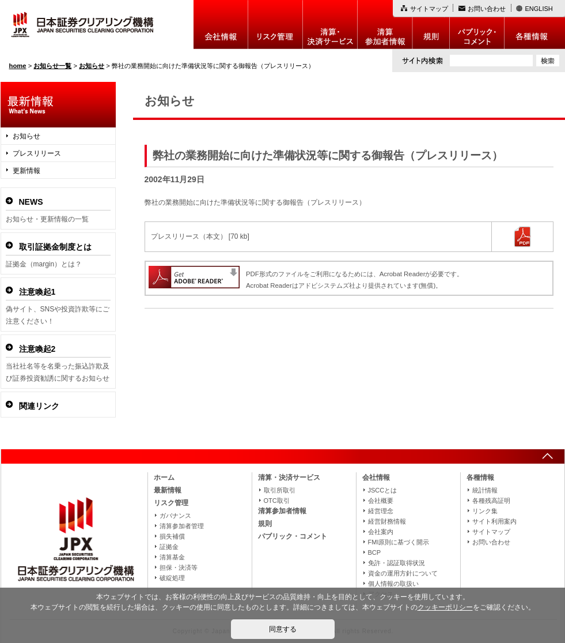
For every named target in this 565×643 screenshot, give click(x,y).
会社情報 (221, 24)
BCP (374, 552)
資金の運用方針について (403, 573)
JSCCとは (382, 490)
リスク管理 (275, 24)
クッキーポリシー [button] (445, 607)
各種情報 (535, 24)
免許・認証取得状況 (396, 562)
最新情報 (167, 490)
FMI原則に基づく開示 (399, 542)
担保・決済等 (179, 567)
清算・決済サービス (289, 477)
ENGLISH (539, 8)
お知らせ (26, 136)
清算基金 (172, 557)
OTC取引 (277, 500)
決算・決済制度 (330, 24)
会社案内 (380, 531)
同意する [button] (283, 629)
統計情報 (485, 490)
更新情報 (26, 171)
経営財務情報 (387, 521)
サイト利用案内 (494, 521)
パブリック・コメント (477, 24)
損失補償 (172, 536)
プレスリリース (37, 153)
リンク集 (485, 510)
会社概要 (380, 500)
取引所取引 (279, 490)
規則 (431, 24)
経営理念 (380, 510)
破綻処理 (172, 577)
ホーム (164, 477)
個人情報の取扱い (393, 583)
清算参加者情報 (385, 24)
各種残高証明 (491, 500)
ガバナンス (175, 515)
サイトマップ (429, 8)
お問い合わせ (487, 8)
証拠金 (169, 546)
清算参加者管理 (182, 525)
